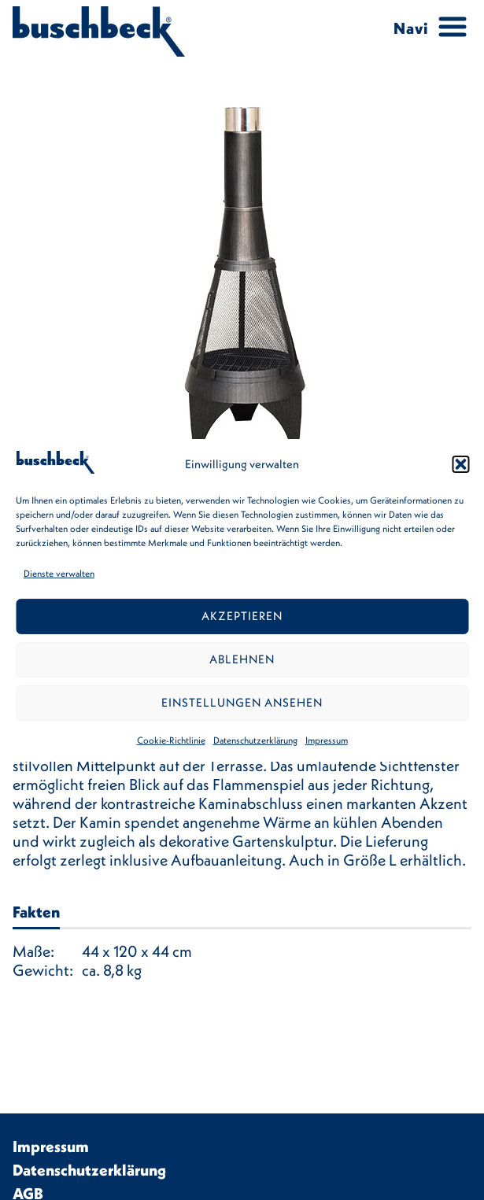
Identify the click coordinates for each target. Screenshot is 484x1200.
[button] (460, 464)
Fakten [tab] (36, 911)
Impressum (326, 740)
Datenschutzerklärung (255, 740)
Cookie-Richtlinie (171, 740)
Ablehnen (242, 659)
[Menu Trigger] (425, 27)
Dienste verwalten (59, 573)
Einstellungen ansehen (242, 702)
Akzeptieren (242, 615)
